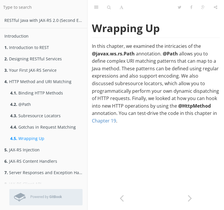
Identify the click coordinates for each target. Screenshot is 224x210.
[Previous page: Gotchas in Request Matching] (122, 198)
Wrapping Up (27, 138)
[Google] (203, 7)
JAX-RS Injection (22, 150)
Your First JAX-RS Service (30, 70)
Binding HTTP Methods (36, 93)
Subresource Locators (35, 115)
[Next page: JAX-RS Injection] (190, 198)
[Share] (215, 7)
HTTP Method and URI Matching (37, 81)
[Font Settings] (121, 7)
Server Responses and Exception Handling (45, 172)
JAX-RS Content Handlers (30, 161)
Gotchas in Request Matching (43, 127)
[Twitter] (179, 7)
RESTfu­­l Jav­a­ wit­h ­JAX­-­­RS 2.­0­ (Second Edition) (45, 20)
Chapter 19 (104, 121)
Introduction (16, 36)
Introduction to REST (26, 47)
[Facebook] (191, 7)
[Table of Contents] (96, 7)
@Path (20, 104)
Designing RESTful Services (33, 59)
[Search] (109, 7)
